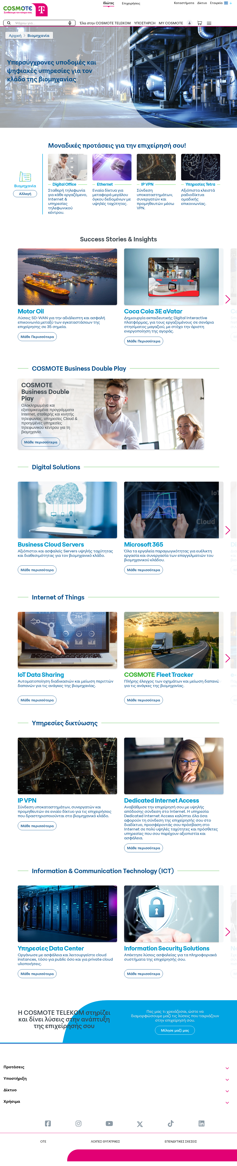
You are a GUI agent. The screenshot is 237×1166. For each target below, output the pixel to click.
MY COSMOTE (171, 23)
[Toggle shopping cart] (202, 22)
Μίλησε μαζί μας (175, 1030)
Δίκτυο (202, 3)
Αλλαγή (25, 193)
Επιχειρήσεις (131, 3)
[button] (189, 23)
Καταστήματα (184, 3)
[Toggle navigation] (208, 23)
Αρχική (15, 35)
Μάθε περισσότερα (40, 442)
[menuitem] (48, 1123)
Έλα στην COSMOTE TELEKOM (105, 23)
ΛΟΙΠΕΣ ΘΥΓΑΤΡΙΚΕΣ (105, 1141)
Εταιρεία (216, 3)
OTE (43, 1141)
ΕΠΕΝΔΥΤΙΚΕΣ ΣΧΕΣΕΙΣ (181, 1141)
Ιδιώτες (108, 3)
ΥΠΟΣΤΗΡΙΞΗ (144, 23)
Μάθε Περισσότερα (37, 336)
